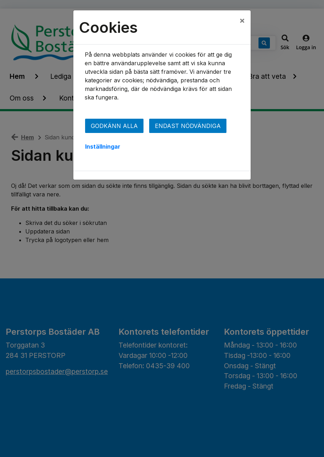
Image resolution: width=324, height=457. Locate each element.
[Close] (242, 20)
